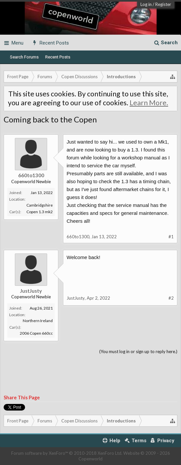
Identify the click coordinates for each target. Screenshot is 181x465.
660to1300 (31, 175)
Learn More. (149, 102)
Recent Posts (57, 56)
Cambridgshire (39, 205)
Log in (146, 4)
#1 (171, 236)
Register (163, 4)
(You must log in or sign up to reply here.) (138, 351)
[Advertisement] (90, 374)
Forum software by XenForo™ (66, 453)
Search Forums (24, 56)
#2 (171, 298)
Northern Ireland (38, 320)
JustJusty (31, 291)
